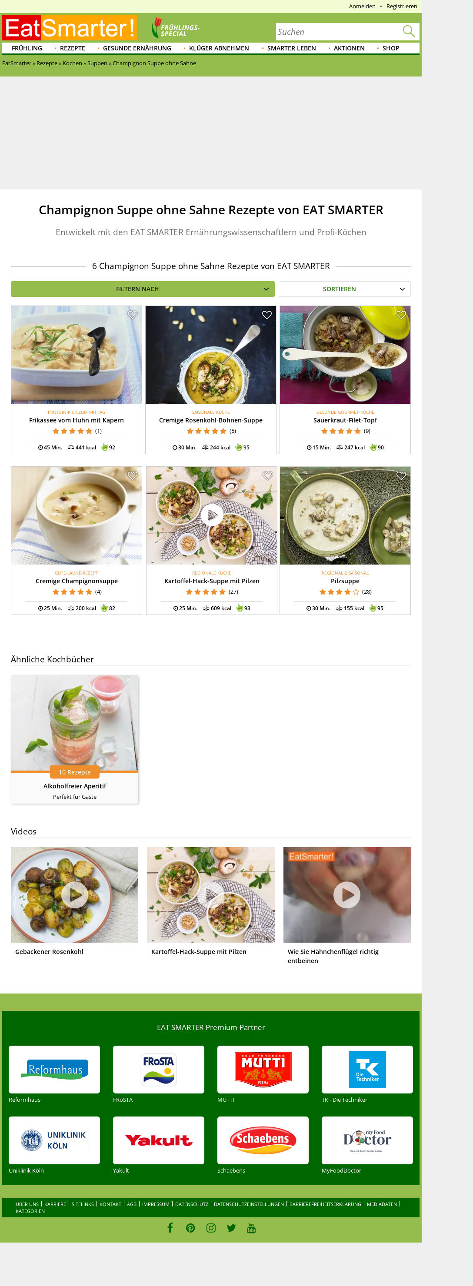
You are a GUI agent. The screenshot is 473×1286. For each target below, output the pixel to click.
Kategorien (30, 1211)
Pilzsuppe (345, 581)
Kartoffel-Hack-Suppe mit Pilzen (212, 581)
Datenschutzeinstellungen (249, 1204)
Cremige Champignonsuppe (77, 581)
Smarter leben (291, 48)
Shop (391, 48)
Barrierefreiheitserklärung (325, 1204)
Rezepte (72, 48)
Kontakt (110, 1204)
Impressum (156, 1204)
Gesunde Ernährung (137, 48)
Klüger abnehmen (219, 48)
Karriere (55, 1204)
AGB (132, 1204)
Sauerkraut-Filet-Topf (345, 420)
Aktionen (349, 48)
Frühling (27, 48)
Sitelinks (83, 1204)
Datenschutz (191, 1204)
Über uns (27, 1204)
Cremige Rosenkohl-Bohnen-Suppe (211, 420)
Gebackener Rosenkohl (49, 951)
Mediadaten (382, 1204)
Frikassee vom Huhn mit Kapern (76, 420)
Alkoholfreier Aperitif (74, 786)
